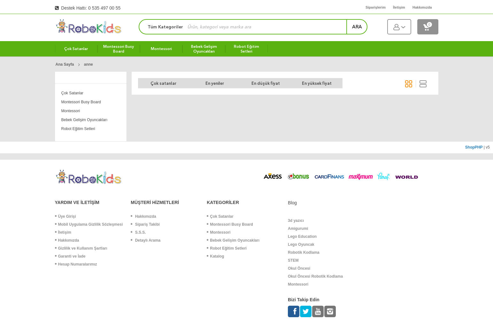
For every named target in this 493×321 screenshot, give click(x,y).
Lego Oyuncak (301, 244)
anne (88, 64)
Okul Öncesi (299, 268)
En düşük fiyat (265, 83)
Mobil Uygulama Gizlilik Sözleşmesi (89, 224)
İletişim (63, 232)
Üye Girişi (65, 216)
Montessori (70, 111)
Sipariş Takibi (145, 224)
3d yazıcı (296, 220)
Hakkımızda (67, 240)
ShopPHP (474, 147)
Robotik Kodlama (304, 252)
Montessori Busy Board (81, 102)
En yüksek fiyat (317, 83)
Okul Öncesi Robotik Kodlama (315, 276)
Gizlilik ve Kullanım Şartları (81, 248)
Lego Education (302, 236)
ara (357, 27)
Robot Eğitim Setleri (78, 129)
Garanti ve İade (70, 256)
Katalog (215, 256)
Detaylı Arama (145, 240)
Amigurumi (298, 228)
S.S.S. (138, 232)
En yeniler (214, 83)
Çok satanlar (163, 83)
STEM (293, 260)
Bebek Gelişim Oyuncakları (84, 120)
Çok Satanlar (72, 93)
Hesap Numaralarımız (76, 264)
